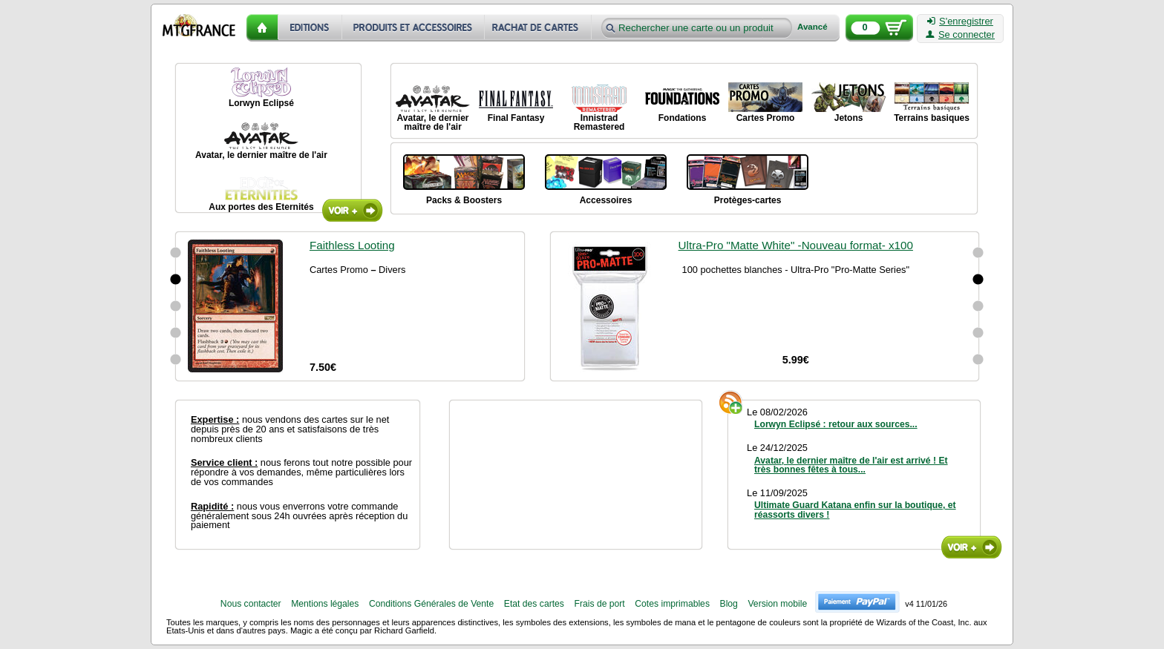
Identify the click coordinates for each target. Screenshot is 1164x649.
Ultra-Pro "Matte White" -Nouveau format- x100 (796, 245)
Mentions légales (325, 604)
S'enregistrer (960, 21)
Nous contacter (250, 604)
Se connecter (960, 35)
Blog (729, 604)
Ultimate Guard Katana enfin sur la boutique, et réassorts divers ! (855, 509)
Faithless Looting (352, 245)
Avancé (812, 27)
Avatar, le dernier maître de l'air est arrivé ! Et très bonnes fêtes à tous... (851, 465)
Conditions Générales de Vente (431, 604)
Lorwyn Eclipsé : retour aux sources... (836, 424)
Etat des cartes (534, 604)
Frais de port (599, 604)
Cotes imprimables (672, 604)
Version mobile (777, 604)
